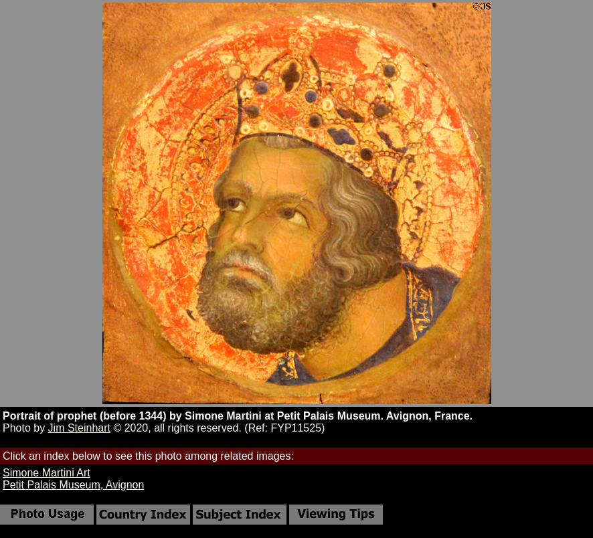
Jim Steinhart (79, 428)
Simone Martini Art (46, 472)
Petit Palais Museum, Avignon (73, 484)
